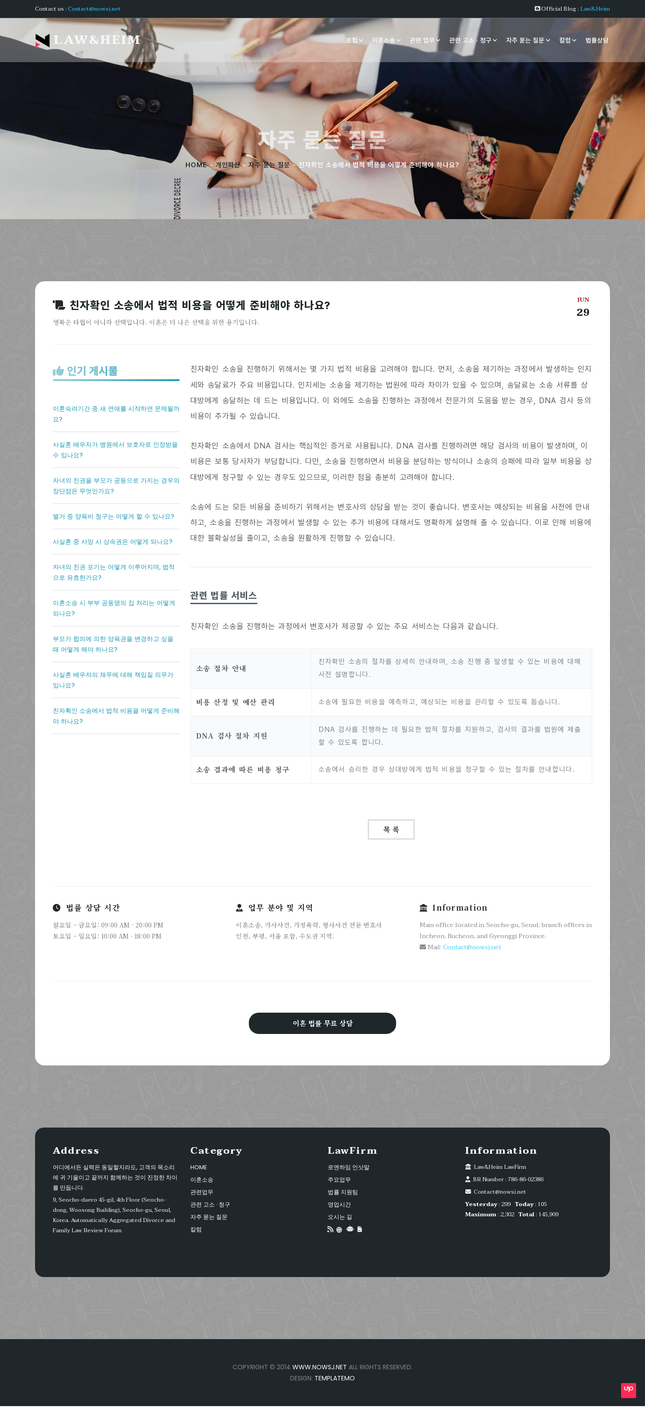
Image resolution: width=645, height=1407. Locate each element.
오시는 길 (340, 1218)
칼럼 (565, 40)
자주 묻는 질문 (525, 40)
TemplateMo (335, 1379)
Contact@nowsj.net (94, 9)
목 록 (391, 829)
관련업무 (201, 1193)
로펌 (352, 40)
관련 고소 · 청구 (470, 40)
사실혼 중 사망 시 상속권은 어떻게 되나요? (113, 541)
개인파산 (228, 165)
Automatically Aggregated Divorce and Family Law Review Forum (114, 1226)
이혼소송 (383, 40)
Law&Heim (595, 9)
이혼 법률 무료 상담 (323, 1023)
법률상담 (597, 40)
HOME (196, 165)
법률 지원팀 (343, 1193)
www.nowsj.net (319, 1368)
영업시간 (339, 1205)
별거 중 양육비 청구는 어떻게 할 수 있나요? (113, 516)
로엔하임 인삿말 (349, 1168)
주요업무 (339, 1180)
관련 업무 (422, 40)
